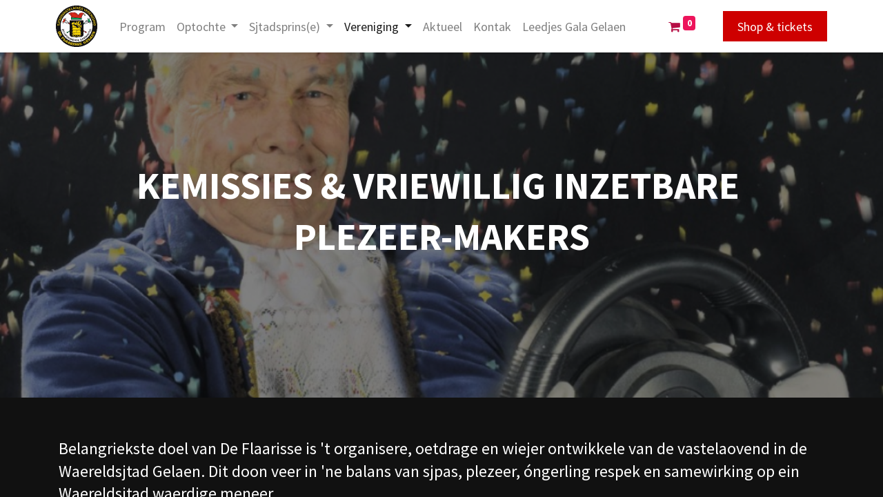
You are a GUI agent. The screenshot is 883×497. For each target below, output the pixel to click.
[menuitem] (145, 26)
